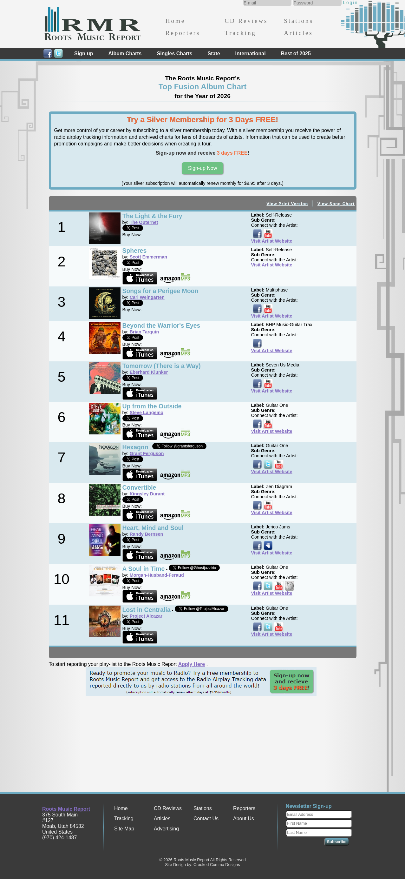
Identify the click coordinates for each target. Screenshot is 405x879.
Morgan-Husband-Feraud (157, 575)
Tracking (240, 33)
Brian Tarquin (144, 331)
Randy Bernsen (146, 534)
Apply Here (191, 664)
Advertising (166, 828)
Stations (298, 20)
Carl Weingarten (147, 297)
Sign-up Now (202, 168)
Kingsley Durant (147, 493)
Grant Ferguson (147, 453)
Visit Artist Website (271, 241)
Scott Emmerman (148, 256)
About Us (243, 818)
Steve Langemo (146, 412)
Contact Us (206, 818)
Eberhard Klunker (149, 372)
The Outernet (144, 222)
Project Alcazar (146, 616)
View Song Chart (336, 204)
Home (175, 20)
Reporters (183, 33)
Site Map (124, 828)
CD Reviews (246, 20)
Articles (298, 33)
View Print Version (287, 204)
